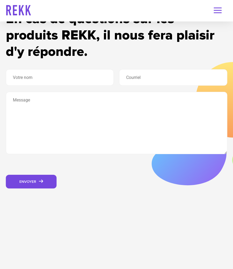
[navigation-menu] (217, 11)
